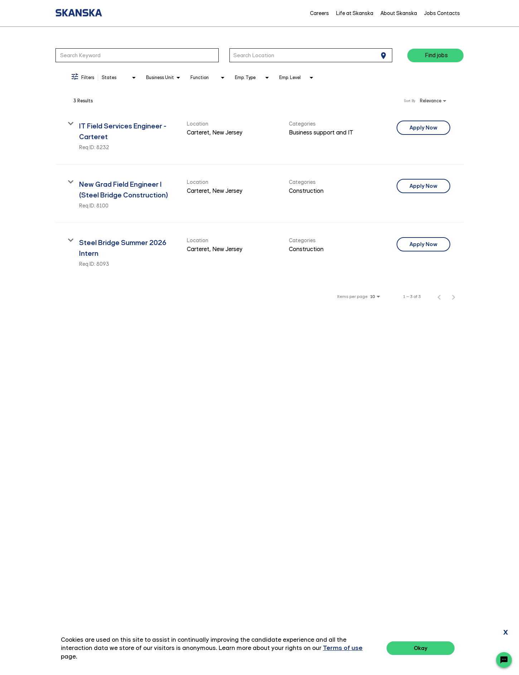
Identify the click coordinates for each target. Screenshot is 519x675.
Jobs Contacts (442, 13)
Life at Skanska (354, 13)
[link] (259, 135)
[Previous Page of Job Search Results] (439, 296)
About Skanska (398, 13)
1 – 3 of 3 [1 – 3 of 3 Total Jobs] (412, 296)
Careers (319, 13)
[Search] (435, 55)
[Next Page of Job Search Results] (453, 296)
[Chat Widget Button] (504, 660)
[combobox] (137, 55)
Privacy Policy (433, 649)
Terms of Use (474, 649)
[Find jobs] (435, 55)
